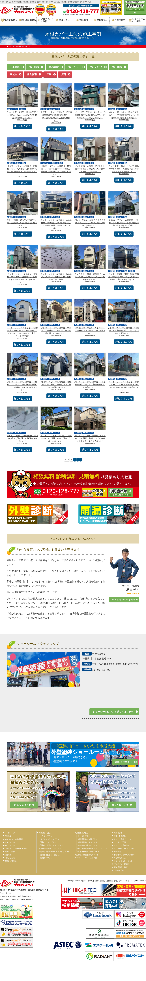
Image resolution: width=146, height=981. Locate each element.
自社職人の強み (27, 20)
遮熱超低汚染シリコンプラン (51, 845)
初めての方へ (9, 20)
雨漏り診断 (118, 833)
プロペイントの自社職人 (14, 839)
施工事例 (82, 20)
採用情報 (8, 855)
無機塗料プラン (46, 858)
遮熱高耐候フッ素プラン (87, 839)
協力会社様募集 (11, 861)
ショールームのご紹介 (137, 20)
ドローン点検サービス (122, 839)
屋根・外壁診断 (120, 836)
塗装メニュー (64, 20)
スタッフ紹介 (10, 852)
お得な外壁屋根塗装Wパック (87, 855)
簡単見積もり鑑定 (121, 867)
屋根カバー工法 (12, 109)
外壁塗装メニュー (45, 833)
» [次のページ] (80, 460)
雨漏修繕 (131, 271)
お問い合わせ (10, 858)
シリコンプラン (46, 836)
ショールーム (10, 842)
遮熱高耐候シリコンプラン (88, 842)
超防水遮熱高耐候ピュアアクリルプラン (55, 852)
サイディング (45, 163)
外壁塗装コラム (120, 858)
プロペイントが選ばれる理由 (16, 849)
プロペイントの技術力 (45, 20)
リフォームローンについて (124, 849)
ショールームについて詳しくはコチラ (113, 711)
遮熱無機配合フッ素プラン (50, 855)
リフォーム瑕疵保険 (121, 845)
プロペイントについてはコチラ (123, 600)
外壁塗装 (22, 109)
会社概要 (8, 836)
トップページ (10, 833)
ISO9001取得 (119, 870)
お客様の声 (118, 20)
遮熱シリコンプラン (48, 842)
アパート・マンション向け (86, 858)
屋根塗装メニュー (83, 833)
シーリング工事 (120, 842)
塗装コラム (100, 20)
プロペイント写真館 (121, 864)
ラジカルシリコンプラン (49, 839)
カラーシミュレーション (123, 861)
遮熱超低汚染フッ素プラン (50, 849)
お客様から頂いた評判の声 (124, 855)
